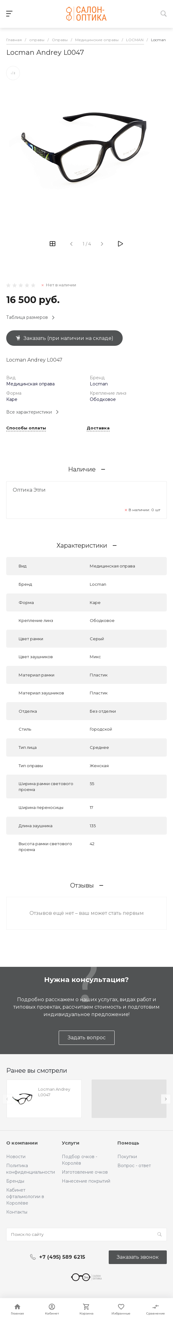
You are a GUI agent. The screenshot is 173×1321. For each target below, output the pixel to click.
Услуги (71, 1143)
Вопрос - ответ (134, 1165)
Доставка (98, 428)
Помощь (128, 1143)
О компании (22, 1143)
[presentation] (7, 1099)
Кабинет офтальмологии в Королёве (25, 1196)
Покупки (127, 1156)
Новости (15, 1156)
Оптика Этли (29, 490)
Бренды (15, 1181)
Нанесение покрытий (86, 1181)
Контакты (16, 1212)
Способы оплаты (26, 428)
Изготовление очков (85, 1172)
